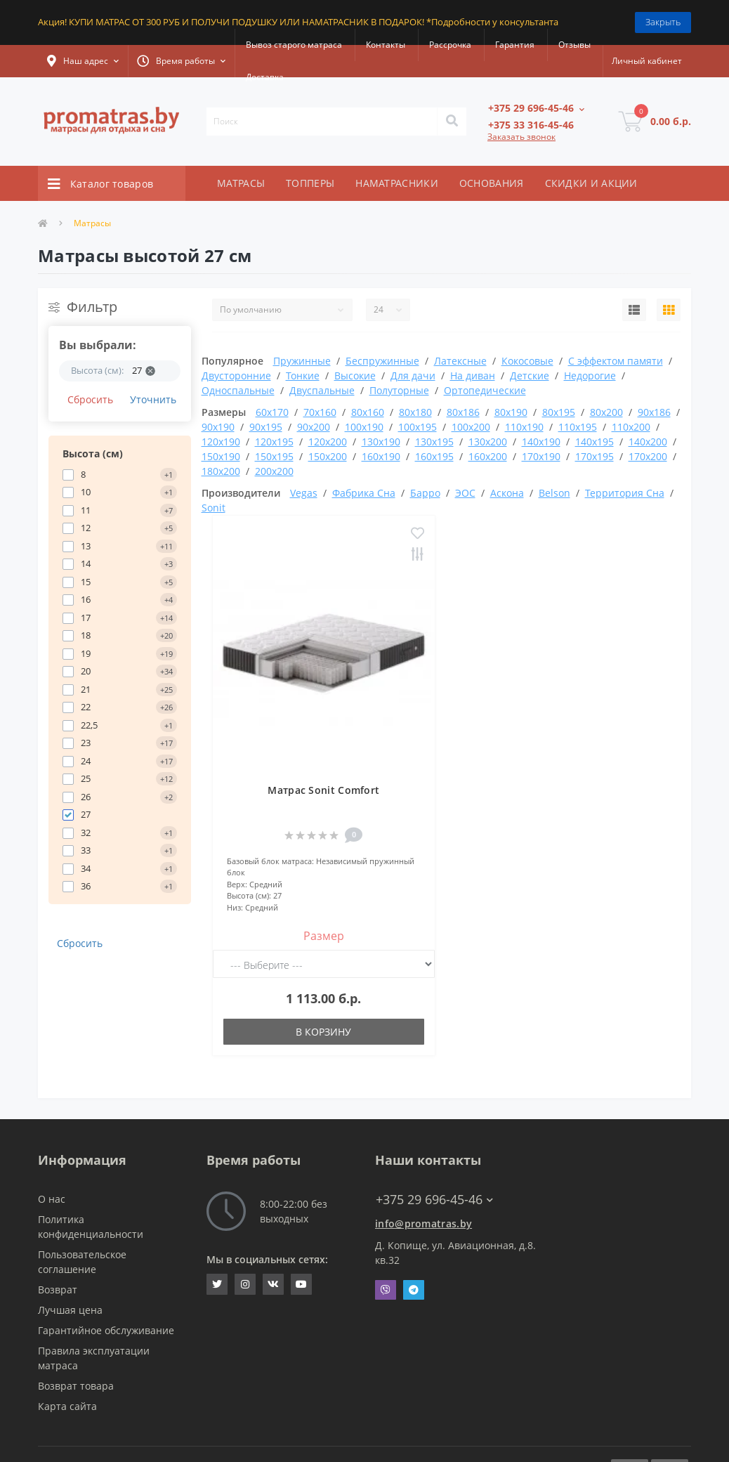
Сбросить (90, 399)
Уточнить (153, 399)
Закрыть (663, 21)
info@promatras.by (423, 1223)
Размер (323, 936)
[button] (83, 61)
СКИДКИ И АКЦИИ (591, 183)
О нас (51, 1199)
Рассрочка (450, 45)
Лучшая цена (70, 1310)
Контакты (385, 45)
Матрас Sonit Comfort (323, 790)
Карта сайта (67, 1406)
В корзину (323, 1031)
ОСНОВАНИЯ (491, 183)
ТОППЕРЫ (310, 183)
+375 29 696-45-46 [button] (434, 1200)
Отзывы (574, 45)
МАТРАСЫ (241, 183)
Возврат (57, 1289)
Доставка (265, 77)
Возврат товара (76, 1385)
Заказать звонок (521, 137)
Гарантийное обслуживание (106, 1330)
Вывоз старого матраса (294, 45)
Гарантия (514, 45)
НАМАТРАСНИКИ (396, 183)
